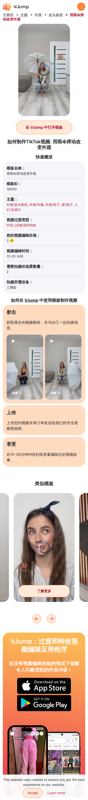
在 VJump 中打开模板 (44, 127)
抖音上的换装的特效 (21, 225)
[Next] (51, 618)
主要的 (8, 15)
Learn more (56, 793)
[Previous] (36, 618)
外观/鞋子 (53, 205)
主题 (23, 15)
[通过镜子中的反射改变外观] (28, 761)
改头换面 (56, 15)
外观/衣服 (36, 205)
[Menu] (81, 7)
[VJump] (16, 6)
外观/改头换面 (17, 205)
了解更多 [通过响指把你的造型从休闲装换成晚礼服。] (44, 591)
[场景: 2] (63, 367)
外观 (38, 15)
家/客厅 (67, 205)
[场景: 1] (25, 367)
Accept (33, 793)
